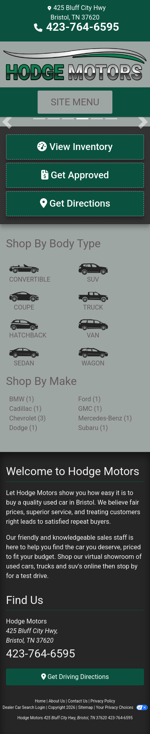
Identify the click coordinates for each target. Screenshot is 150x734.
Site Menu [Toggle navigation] (75, 102)
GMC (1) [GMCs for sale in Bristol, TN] (90, 408)
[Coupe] (24, 301)
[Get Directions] (75, 203)
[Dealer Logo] (75, 63)
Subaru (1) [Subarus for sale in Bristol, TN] (93, 428)
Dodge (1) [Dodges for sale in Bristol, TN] (23, 428)
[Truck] (93, 301)
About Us (57, 701)
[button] (7, 121)
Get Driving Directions (75, 677)
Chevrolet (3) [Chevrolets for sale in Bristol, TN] (27, 418)
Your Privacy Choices (122, 707)
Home (40, 701)
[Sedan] (24, 357)
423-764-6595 (82, 27)
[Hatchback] (27, 329)
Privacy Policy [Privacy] (102, 701)
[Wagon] (93, 357)
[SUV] (93, 273)
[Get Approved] (75, 175)
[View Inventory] (75, 147)
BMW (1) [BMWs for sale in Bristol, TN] (21, 399)
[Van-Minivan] (93, 329)
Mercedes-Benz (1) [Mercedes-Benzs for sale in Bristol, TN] (105, 418)
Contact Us (78, 701)
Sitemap (85, 707)
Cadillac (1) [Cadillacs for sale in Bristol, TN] (25, 408)
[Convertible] (29, 273)
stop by (127, 566)
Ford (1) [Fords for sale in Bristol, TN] (89, 399)
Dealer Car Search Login (23, 707)
